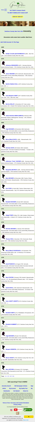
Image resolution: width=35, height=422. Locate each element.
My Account (12, 388)
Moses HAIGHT (10, 357)
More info (25, 420)
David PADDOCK (10, 264)
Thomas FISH (9, 239)
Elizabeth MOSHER (11, 202)
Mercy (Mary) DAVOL (11, 139)
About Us (25, 391)
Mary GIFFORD (10, 369)
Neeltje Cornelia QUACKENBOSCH (15, 53)
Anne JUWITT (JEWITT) (12, 301)
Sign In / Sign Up (18, 16)
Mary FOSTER (9, 277)
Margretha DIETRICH (11, 169)
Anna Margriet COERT (12, 95)
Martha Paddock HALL (12, 84)
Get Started (16, 391)
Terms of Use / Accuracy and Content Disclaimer (16, 402)
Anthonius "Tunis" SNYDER (13, 161)
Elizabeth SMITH (10, 312)
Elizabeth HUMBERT (11, 324)
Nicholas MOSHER (11, 228)
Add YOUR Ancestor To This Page (9, 42)
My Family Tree (23, 388)
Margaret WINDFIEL (11, 349)
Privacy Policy (17, 404)
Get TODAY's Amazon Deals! (17, 10)
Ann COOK (9, 188)
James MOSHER (10, 73)
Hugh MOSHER (10, 129)
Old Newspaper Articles (20, 386)
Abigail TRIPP (9, 215)
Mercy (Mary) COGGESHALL (13, 250)
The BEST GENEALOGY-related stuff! (17, 12)
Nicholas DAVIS (10, 148)
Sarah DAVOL (9, 287)
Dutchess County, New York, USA (14, 31)
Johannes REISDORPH (12, 65)
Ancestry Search (6, 386)
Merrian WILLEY (10, 104)
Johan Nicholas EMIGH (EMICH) (14, 115)
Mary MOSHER (10, 178)
